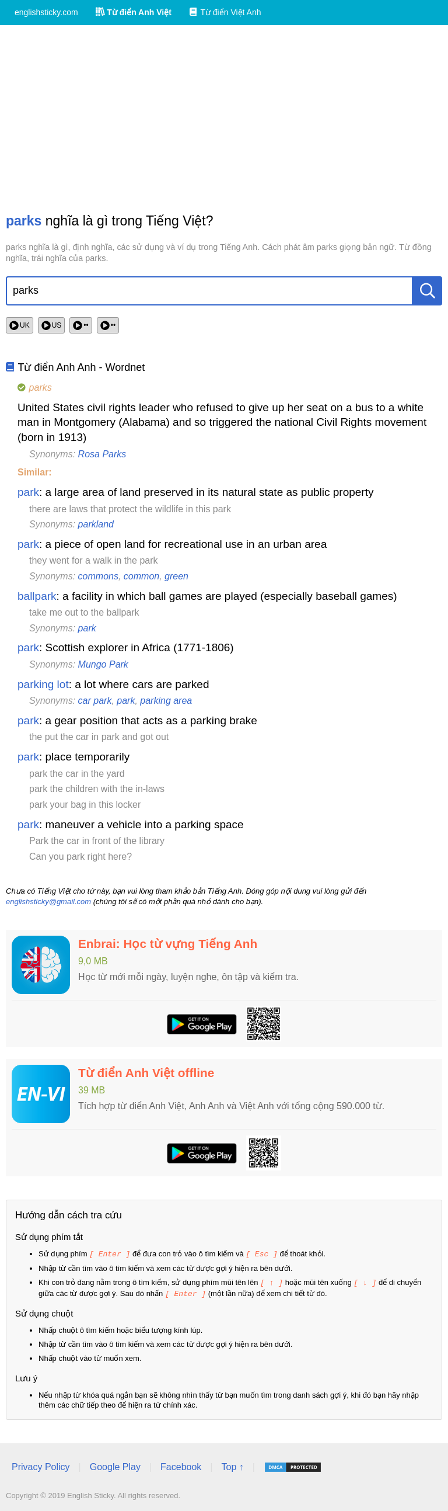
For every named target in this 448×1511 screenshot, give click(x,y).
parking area (166, 701)
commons (98, 576)
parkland (96, 524)
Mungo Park (103, 664)
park (28, 492)
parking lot (43, 684)
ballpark (37, 596)
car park (95, 701)
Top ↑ (232, 1465)
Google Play (115, 1465)
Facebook (180, 1465)
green (176, 576)
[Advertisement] (224, 118)
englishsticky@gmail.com (48, 901)
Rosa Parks (102, 454)
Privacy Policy (41, 1465)
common (141, 576)
